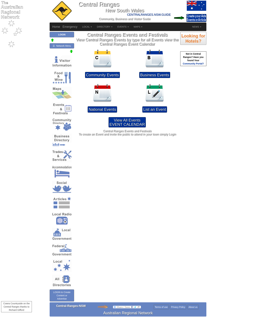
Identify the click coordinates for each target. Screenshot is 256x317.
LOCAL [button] (87, 26)
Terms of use (161, 307)
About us (192, 307)
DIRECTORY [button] (104, 26)
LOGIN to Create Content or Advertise (61, 295)
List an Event (154, 109)
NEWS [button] (196, 26)
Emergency (70, 26)
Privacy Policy (178, 307)
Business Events (154, 75)
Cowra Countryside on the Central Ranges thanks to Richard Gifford (16, 306)
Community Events (102, 75)
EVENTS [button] (123, 26)
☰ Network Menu (62, 46)
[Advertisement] (193, 118)
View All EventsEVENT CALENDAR (127, 122)
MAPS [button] (138, 26)
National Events (102, 109)
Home (56, 26)
